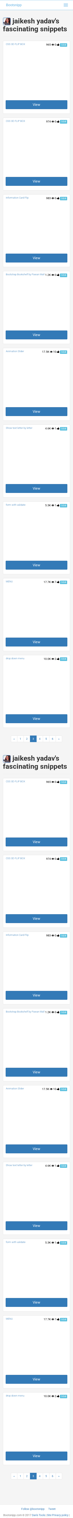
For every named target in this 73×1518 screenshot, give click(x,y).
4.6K (49, 428)
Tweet (52, 1508)
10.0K (49, 658)
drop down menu (15, 658)
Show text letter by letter (19, 427)
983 (50, 198)
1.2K (49, 274)
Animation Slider (15, 351)
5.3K (49, 505)
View (36, 105)
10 (56, 351)
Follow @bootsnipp (33, 1508)
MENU (9, 581)
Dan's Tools (38, 1515)
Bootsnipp (14, 5)
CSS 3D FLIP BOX (15, 44)
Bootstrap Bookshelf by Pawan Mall (25, 274)
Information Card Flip (17, 197)
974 (50, 121)
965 (50, 44)
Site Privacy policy (58, 1515)
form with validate (16, 504)
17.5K (47, 351)
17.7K (49, 582)
